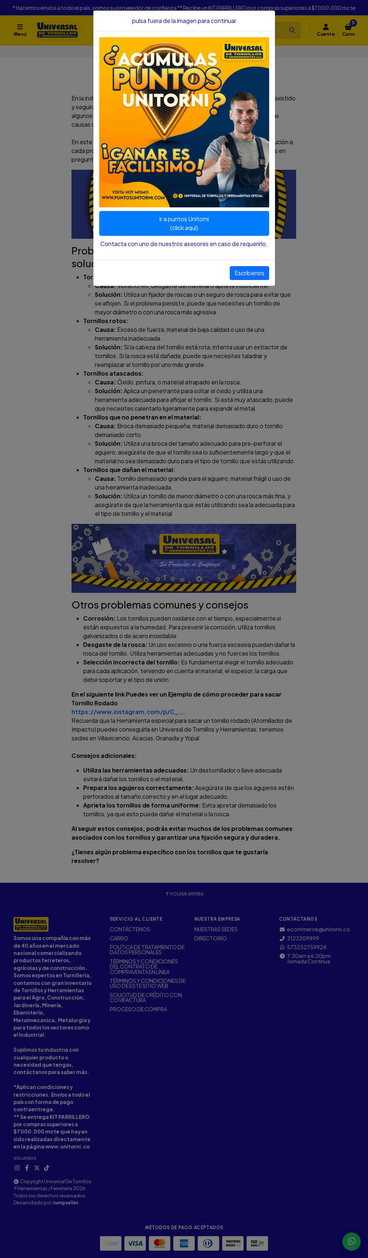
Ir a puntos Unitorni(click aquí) (184, 223)
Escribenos (249, 273)
